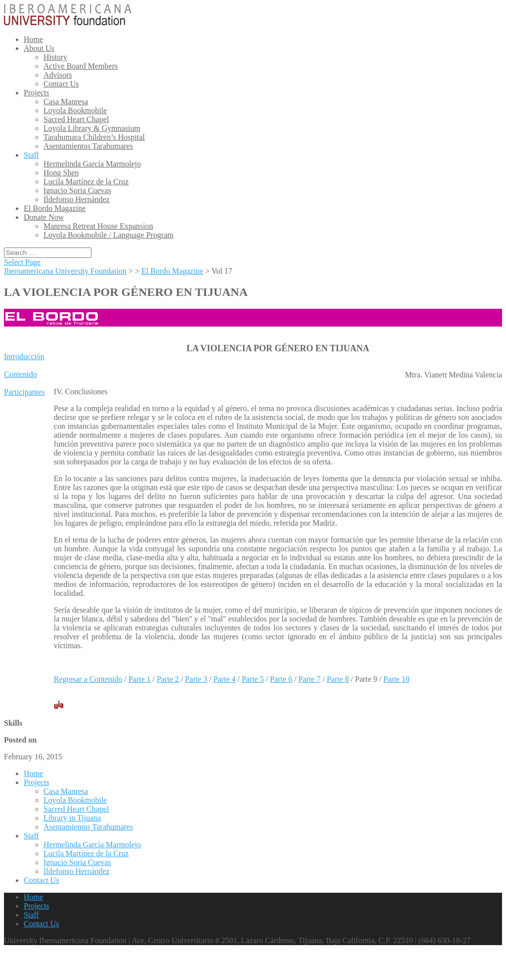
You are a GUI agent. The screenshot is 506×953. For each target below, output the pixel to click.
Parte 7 (309, 679)
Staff (31, 155)
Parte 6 (281, 679)
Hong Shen (61, 172)
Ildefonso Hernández (76, 199)
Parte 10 (396, 679)
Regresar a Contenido (88, 679)
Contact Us (61, 84)
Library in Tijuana (72, 818)
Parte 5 (253, 679)
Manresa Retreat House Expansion (98, 226)
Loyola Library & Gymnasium (91, 128)
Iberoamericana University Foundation (65, 271)
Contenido (20, 374)
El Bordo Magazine (54, 208)
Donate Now (44, 217)
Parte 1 (139, 679)
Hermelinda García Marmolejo (92, 164)
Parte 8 (338, 679)
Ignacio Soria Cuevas (77, 190)
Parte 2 (168, 679)
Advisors (57, 75)
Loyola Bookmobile (75, 110)
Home (33, 39)
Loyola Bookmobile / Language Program (108, 235)
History (55, 57)
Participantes (24, 392)
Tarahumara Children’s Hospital (94, 137)
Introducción (24, 356)
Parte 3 (196, 679)
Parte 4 (224, 679)
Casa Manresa (65, 101)
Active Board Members (80, 66)
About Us (39, 48)
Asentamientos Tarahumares (88, 146)
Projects (36, 92)
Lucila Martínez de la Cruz (85, 181)
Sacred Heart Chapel (76, 119)
